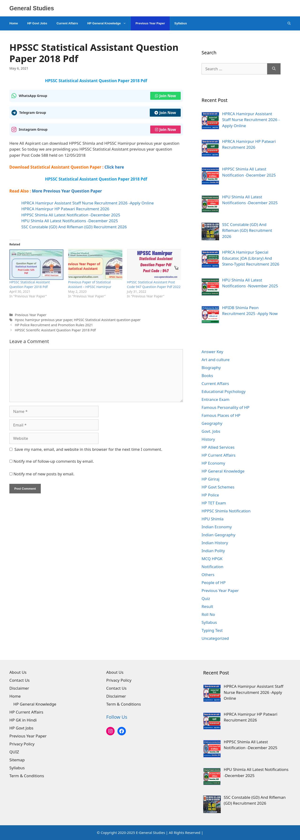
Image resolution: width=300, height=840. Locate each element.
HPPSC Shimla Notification (226, 511)
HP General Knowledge (109, 23)
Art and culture (215, 359)
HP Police (210, 495)
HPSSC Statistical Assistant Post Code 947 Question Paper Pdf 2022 (154, 284)
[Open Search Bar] (289, 23)
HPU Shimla (213, 519)
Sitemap (17, 759)
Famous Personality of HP (225, 407)
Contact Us (19, 680)
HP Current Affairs (219, 455)
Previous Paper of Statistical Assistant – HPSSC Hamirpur (89, 284)
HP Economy (213, 463)
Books (207, 375)
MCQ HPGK (212, 558)
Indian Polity (213, 550)
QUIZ (14, 752)
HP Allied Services (218, 447)
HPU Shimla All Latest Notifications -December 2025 (69, 220)
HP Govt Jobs (37, 23)
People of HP (213, 582)
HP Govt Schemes (218, 487)
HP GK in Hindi (23, 720)
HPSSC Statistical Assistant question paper (107, 320)
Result (207, 606)
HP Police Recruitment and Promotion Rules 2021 (54, 325)
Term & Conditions (26, 775)
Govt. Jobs (211, 431)
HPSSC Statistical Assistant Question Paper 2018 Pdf (29, 284)
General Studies (31, 8)
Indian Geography (218, 534)
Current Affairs (67, 23)
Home (13, 23)
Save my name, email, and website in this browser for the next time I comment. (88, 449)
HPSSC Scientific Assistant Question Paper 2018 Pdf (55, 330)
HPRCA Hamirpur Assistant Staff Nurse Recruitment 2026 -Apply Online (87, 203)
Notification (212, 566)
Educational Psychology (224, 391)
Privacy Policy (21, 744)
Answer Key (212, 351)
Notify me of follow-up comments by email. (53, 461)
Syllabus (180, 23)
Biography (211, 367)
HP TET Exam (214, 503)
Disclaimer (19, 688)
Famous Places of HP (221, 415)
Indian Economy (217, 526)
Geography (212, 423)
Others (208, 574)
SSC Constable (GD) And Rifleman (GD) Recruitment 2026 (74, 226)
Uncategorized (215, 638)
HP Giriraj (210, 479)
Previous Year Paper (150, 23)
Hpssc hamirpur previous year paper (43, 320)
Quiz (206, 598)
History (208, 439)
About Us (17, 672)
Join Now (165, 95)
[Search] (274, 68)
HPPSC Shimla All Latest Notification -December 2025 (70, 215)
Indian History (215, 542)
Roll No (208, 614)
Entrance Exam (215, 399)
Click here (114, 167)
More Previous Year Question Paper (67, 191)
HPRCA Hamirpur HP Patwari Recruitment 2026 (65, 208)
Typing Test (212, 630)
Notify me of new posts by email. (43, 474)
